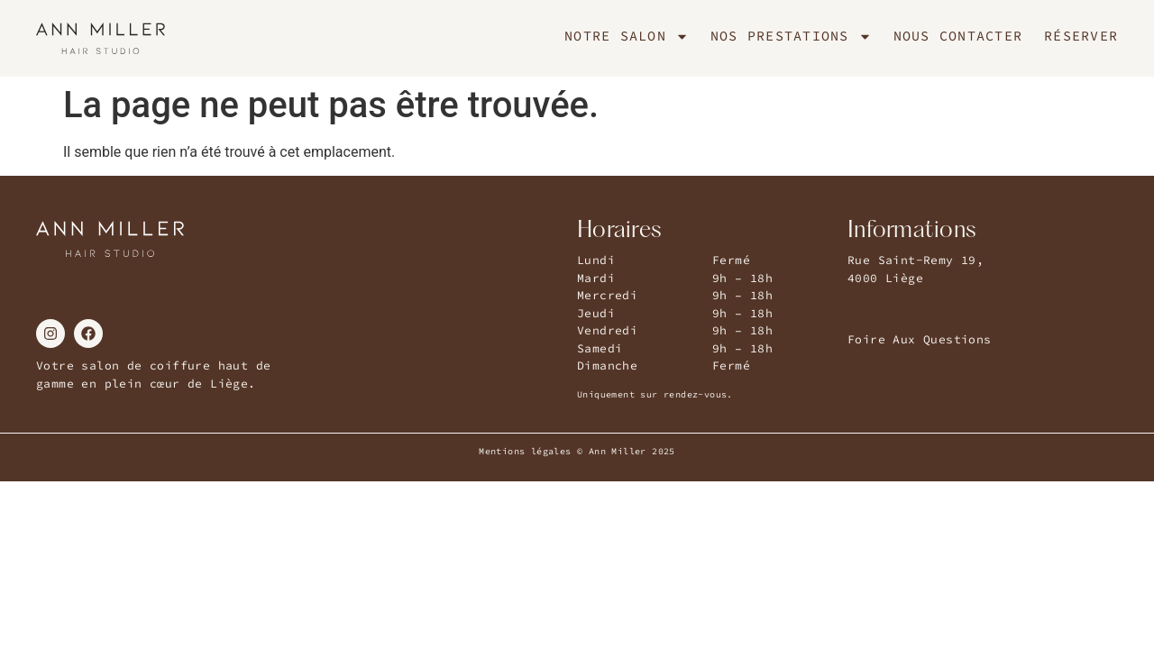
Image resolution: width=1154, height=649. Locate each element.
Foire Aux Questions (919, 339)
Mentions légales (525, 451)
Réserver (1081, 35)
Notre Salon (626, 36)
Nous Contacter (958, 35)
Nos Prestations (791, 36)
